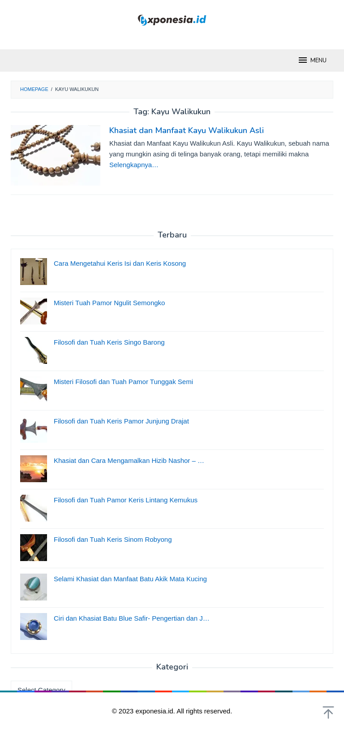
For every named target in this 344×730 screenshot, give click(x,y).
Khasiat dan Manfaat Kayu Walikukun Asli (186, 130)
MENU (312, 60)
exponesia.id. (155, 711)
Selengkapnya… (134, 164)
